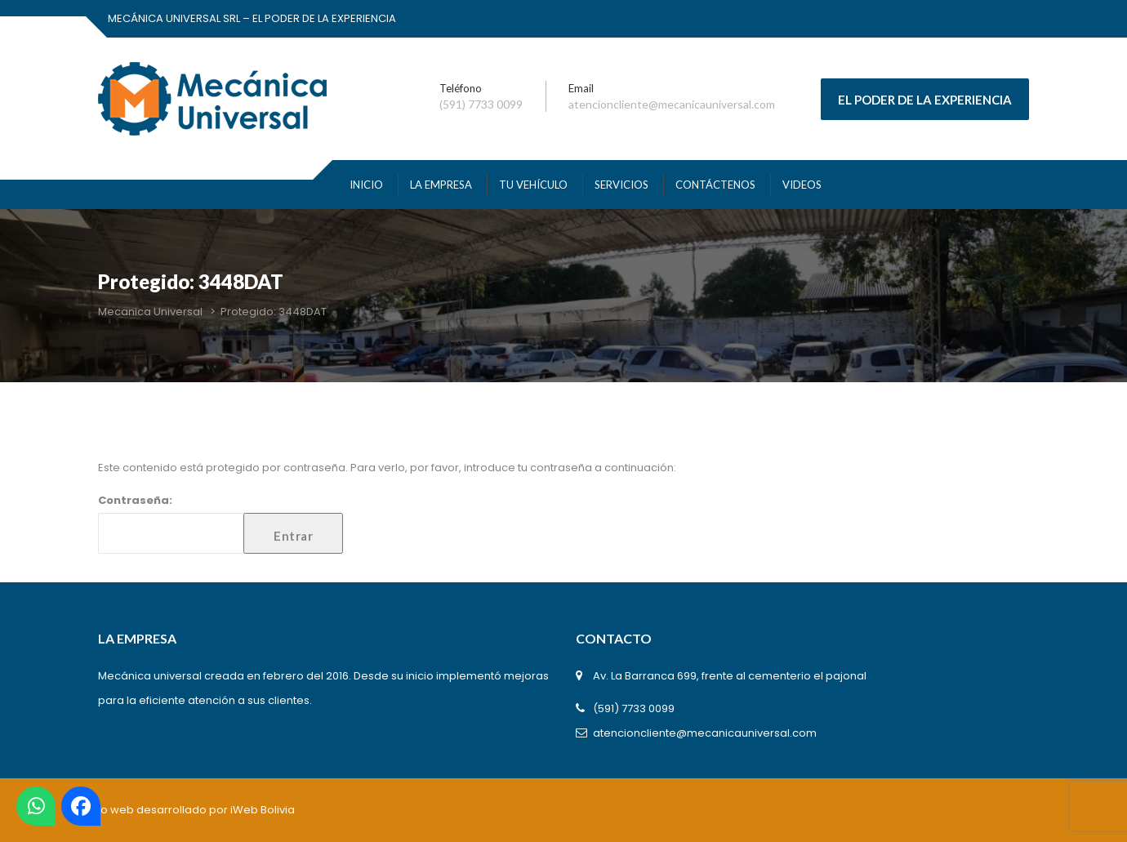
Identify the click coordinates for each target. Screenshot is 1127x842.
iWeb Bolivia (262, 809)
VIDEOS (802, 184)
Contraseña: (220, 523)
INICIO (366, 184)
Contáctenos (715, 184)
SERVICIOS (621, 184)
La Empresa (441, 184)
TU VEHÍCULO (533, 184)
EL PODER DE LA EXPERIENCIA (925, 99)
